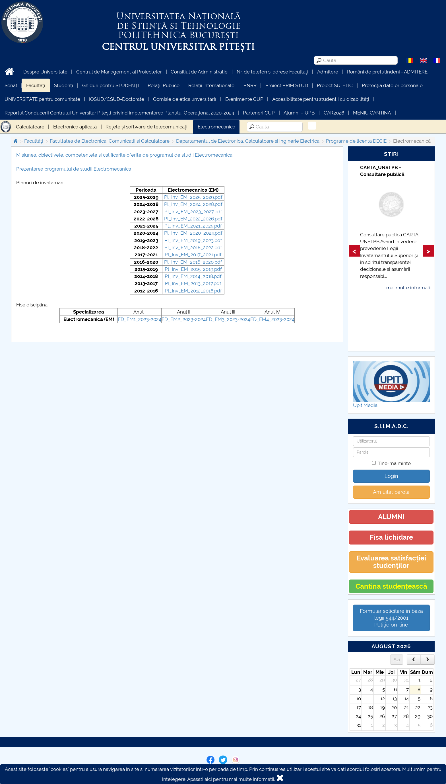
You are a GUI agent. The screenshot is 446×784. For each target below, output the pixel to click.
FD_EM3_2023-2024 (228, 319)
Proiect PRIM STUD (286, 85)
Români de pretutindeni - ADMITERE (387, 72)
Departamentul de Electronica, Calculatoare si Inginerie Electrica (247, 141)
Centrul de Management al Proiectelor (119, 72)
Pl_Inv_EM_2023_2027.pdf (193, 211)
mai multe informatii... (410, 287)
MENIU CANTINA (372, 113)
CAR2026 (334, 113)
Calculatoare (30, 127)
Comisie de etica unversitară (184, 99)
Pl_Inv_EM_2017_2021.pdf (193, 254)
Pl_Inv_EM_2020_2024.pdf (193, 233)
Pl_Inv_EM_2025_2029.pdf (193, 197)
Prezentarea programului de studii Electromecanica (73, 169)
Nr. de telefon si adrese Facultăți (272, 72)
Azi (396, 659)
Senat (11, 85)
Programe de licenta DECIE (356, 141)
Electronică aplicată (75, 127)
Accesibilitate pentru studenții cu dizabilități (320, 99)
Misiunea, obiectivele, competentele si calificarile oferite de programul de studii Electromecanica (124, 155)
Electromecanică (216, 127)
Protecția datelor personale (392, 85)
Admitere (327, 72)
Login (391, 476)
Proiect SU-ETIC (335, 85)
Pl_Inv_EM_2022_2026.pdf (193, 219)
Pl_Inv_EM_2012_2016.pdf (193, 291)
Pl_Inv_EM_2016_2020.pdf (193, 262)
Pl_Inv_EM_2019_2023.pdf (193, 240)
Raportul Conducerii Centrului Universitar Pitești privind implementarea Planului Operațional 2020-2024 (119, 113)
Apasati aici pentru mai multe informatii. (231, 779)
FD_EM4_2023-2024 (272, 319)
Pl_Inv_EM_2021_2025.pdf (193, 226)
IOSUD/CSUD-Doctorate (116, 99)
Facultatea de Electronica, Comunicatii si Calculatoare (110, 141)
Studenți (63, 85)
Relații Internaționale (211, 85)
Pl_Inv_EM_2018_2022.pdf (193, 247)
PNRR (250, 85)
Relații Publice (163, 85)
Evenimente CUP (244, 99)
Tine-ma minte (391, 463)
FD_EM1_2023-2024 (139, 319)
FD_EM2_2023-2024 (184, 319)
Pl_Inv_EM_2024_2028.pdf (193, 204)
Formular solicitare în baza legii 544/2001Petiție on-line (391, 618)
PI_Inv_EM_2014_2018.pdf (193, 276)
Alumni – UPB (299, 113)
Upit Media (365, 405)
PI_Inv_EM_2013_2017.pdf (193, 283)
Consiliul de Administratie (199, 72)
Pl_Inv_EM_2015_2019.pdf (193, 269)
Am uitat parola (391, 492)
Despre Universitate (45, 72)
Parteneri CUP (259, 113)
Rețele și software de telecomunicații (147, 127)
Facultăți (35, 85)
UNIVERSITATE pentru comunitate (42, 99)
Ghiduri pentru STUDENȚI (110, 85)
